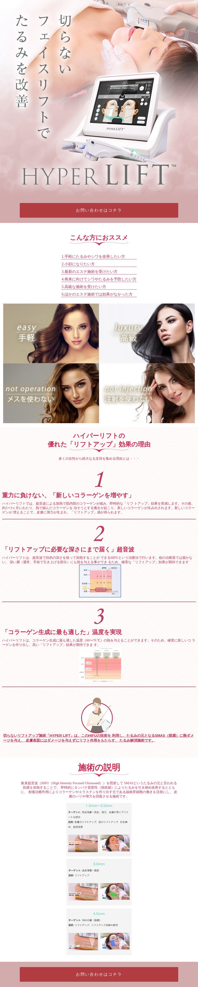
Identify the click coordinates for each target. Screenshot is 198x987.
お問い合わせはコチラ (99, 210)
